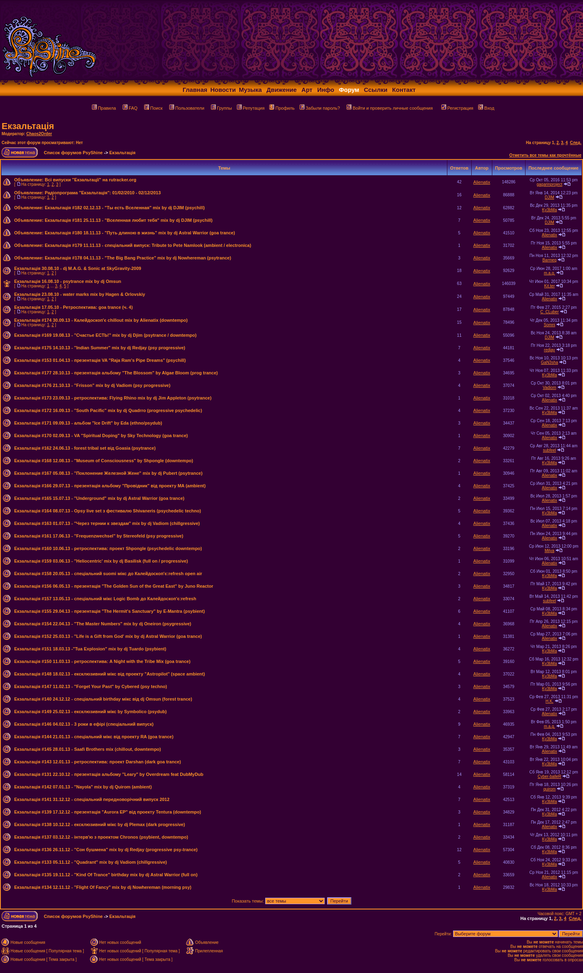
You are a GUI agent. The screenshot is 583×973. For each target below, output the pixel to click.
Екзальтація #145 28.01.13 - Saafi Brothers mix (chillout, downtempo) (87, 749)
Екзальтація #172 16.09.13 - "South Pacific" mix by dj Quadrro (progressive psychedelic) (108, 410)
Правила (104, 108)
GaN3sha (549, 362)
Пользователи (186, 108)
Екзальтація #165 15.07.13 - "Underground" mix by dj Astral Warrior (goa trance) (99, 498)
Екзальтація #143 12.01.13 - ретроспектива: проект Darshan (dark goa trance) (97, 761)
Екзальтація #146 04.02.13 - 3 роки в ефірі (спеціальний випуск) (83, 724)
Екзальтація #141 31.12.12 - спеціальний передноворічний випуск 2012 (92, 799)
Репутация (251, 108)
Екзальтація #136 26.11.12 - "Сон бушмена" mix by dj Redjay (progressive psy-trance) (106, 849)
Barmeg (550, 260)
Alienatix (481, 182)
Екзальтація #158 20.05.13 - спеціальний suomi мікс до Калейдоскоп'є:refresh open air (108, 573)
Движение (281, 89)
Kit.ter (549, 286)
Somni (549, 325)
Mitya (549, 550)
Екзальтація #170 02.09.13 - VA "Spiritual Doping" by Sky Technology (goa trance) (101, 435)
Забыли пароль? (320, 108)
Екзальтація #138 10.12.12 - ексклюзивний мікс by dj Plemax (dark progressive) (99, 824)
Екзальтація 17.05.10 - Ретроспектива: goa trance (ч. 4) (73, 307)
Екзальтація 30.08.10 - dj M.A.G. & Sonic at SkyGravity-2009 (77, 268)
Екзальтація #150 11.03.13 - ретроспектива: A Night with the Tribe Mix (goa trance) (102, 661)
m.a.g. (549, 273)
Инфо (325, 89)
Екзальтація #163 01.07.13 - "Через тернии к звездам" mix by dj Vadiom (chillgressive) (107, 523)
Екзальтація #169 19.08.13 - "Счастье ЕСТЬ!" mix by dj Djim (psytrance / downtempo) (105, 335)
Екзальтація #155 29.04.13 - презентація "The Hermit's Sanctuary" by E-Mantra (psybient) (109, 611)
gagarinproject (549, 184)
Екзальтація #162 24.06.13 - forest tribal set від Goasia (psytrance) (84, 448)
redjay (549, 350)
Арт (307, 89)
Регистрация (457, 108)
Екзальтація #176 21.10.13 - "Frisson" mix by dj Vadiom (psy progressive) (92, 385)
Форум (349, 89)
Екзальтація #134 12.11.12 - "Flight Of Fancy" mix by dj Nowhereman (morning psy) (102, 887)
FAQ (130, 108)
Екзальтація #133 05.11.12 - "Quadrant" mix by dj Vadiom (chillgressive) (90, 862)
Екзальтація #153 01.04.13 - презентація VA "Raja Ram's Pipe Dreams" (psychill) (100, 360)
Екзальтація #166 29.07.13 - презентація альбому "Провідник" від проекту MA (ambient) (110, 485)
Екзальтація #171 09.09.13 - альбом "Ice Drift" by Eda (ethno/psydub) (88, 423)
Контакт (404, 89)
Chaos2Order (39, 134)
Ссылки (375, 89)
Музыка (250, 89)
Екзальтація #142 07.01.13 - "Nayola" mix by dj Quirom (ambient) (83, 786)
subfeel (549, 450)
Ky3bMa (549, 210)
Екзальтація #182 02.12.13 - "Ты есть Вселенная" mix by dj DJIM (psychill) (124, 207)
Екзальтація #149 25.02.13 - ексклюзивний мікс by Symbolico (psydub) (90, 711)
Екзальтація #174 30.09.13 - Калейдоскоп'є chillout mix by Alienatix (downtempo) (100, 320)
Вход (486, 108)
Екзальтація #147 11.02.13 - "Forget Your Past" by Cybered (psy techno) (90, 686)
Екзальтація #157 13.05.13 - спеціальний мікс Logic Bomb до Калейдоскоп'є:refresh (105, 598)
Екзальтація (28, 126)
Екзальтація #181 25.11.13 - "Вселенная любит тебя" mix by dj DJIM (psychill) (129, 220)
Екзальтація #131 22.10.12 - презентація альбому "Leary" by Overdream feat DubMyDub (108, 774)
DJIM (549, 197)
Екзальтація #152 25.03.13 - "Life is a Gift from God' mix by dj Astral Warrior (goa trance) (108, 636)
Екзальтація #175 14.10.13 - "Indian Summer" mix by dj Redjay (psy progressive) (99, 347)
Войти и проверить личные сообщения (390, 108)
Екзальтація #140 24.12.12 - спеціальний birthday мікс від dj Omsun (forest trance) (103, 699)
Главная (195, 89)
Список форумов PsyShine (73, 152)
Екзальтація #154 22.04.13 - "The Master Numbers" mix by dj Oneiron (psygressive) (102, 623)
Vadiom (549, 387)
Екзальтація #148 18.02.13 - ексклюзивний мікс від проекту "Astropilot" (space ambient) (109, 673)
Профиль (282, 108)
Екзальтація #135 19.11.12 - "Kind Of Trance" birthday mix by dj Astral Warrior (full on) (106, 874)
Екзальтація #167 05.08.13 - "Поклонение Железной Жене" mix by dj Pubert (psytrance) (108, 473)
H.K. (549, 701)
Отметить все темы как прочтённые (545, 155)
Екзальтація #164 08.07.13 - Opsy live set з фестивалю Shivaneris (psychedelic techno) (107, 510)
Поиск (153, 108)
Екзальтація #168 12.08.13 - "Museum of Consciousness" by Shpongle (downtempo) (103, 460)
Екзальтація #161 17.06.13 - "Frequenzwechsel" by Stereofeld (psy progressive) (98, 535)
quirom (549, 789)
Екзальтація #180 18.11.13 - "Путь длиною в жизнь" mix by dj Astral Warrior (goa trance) (140, 232)
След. (575, 142)
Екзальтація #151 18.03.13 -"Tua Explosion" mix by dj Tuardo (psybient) (90, 648)
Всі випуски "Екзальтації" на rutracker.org (90, 179)
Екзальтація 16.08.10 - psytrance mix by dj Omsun (67, 281)
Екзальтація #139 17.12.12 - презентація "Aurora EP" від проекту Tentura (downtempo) (107, 811)
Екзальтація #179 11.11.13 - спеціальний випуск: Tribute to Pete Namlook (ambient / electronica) (148, 245)
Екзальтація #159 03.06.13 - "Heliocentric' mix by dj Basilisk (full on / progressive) (101, 561)
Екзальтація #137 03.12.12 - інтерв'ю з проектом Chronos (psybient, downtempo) (101, 837)
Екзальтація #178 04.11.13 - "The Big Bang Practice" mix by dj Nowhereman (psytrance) (138, 257)
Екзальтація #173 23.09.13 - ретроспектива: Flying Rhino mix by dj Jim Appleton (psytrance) (112, 397)
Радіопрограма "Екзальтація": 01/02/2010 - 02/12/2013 (103, 192)
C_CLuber (549, 312)
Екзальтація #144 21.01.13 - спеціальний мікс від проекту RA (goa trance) (93, 736)
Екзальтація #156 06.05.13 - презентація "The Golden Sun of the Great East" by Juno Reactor (113, 586)
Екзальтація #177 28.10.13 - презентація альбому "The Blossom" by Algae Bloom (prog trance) (116, 372)
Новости (223, 89)
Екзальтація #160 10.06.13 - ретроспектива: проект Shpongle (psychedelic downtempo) (108, 548)
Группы (221, 108)
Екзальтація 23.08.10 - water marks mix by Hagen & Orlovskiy (79, 294)
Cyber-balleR (549, 776)
